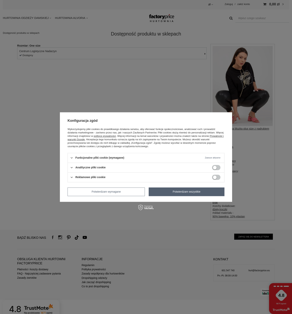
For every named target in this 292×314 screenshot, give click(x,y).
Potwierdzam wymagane (106, 191)
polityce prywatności (105, 136)
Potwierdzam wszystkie (187, 191)
